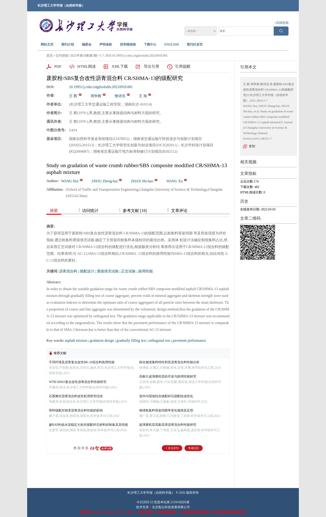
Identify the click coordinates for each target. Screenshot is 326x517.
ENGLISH (171, 44)
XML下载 (120, 66)
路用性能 (145, 271)
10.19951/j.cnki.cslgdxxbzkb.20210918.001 (101, 87)
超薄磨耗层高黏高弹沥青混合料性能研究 (167, 424)
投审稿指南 (128, 44)
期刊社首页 (195, 44)
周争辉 (96, 96)
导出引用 (151, 66)
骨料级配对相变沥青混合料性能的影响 (76, 410)
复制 (252, 146)
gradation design (102, 340)
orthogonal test (159, 340)
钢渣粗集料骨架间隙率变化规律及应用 (166, 410)
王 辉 (73, 96)
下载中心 (150, 44)
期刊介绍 (67, 44)
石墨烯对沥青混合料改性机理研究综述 (76, 396)
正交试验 (128, 271)
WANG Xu (174, 181)
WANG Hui (69, 181)
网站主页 (47, 44)
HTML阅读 (86, 66)
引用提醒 (182, 66)
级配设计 (87, 271)
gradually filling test (131, 340)
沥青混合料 (68, 271)
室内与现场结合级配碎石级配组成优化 (166, 396)
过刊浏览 (62, 55)
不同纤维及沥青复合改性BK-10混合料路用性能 (82, 362)
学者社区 (193, 448)
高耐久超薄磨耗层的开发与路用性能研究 (167, 376)
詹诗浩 (120, 96)
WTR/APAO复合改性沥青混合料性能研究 (77, 382)
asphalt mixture (76, 340)
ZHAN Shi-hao (142, 181)
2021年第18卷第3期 (83, 55)
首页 (49, 55)
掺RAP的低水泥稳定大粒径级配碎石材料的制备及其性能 (88, 424)
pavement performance (189, 340)
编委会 (86, 44)
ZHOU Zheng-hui (105, 181)
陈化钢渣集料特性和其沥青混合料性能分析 (169, 362)
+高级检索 (281, 22)
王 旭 (143, 96)
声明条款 (105, 44)
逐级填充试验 (108, 271)
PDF (57, 66)
